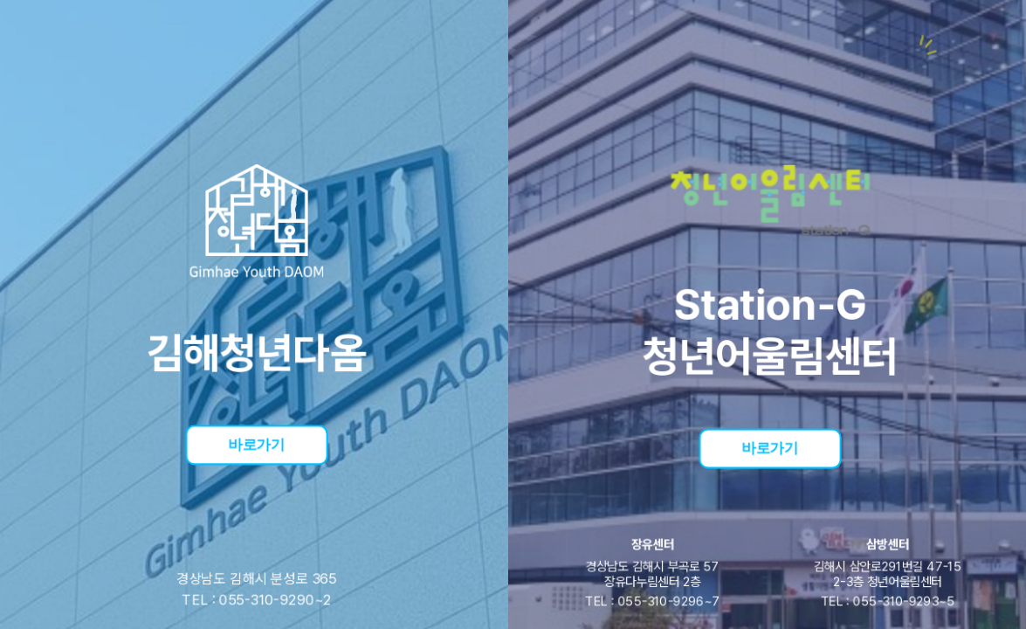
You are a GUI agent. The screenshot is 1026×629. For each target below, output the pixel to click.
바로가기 (256, 443)
